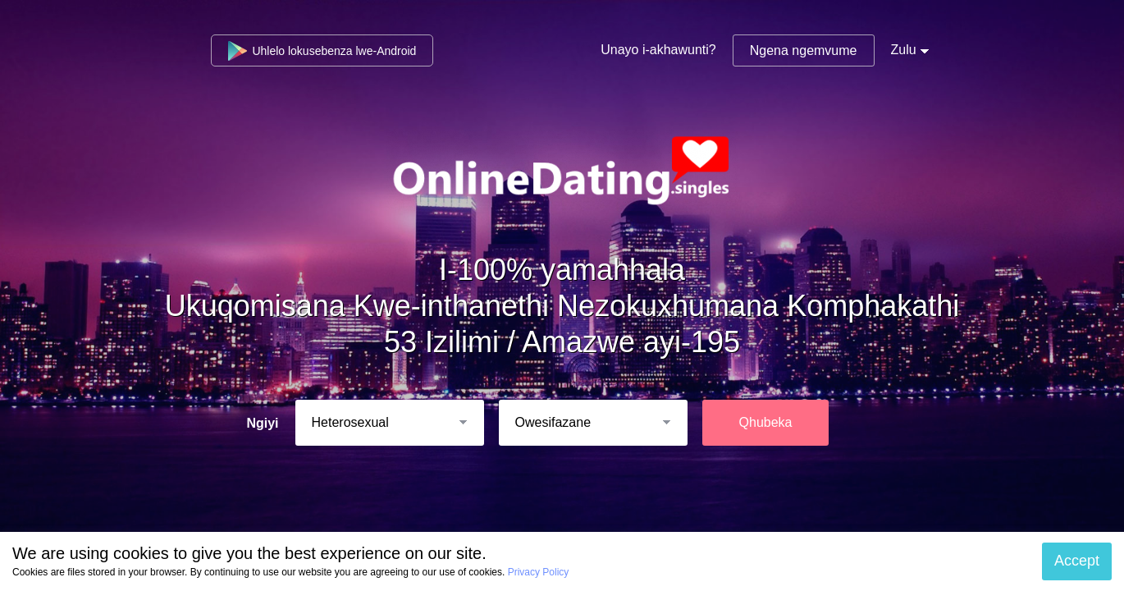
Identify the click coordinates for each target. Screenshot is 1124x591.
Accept (1076, 560)
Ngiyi (262, 423)
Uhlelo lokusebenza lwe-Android (322, 51)
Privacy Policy (538, 572)
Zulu (903, 50)
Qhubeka (766, 422)
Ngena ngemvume (803, 50)
